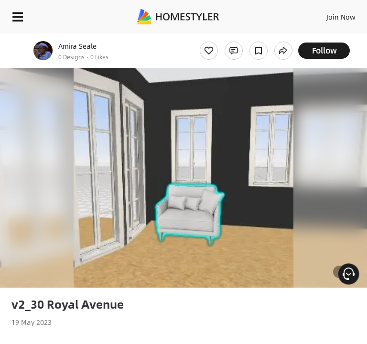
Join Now (341, 16)
